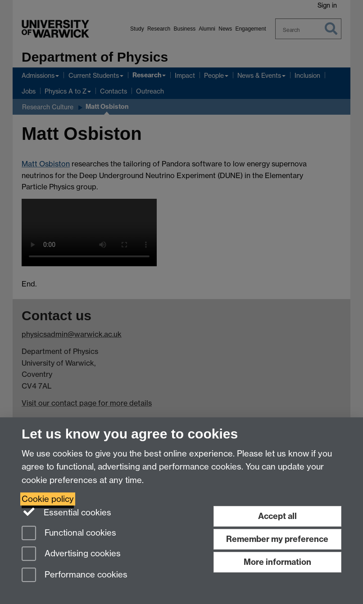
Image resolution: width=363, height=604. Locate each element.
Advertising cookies (71, 554)
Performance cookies (74, 575)
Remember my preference (277, 539)
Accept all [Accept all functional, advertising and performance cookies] (277, 516)
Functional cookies (69, 533)
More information (277, 562)
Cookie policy (48, 499)
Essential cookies (66, 512)
